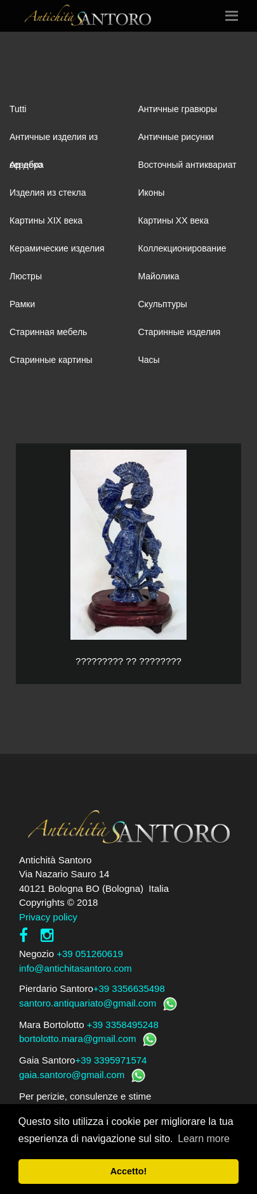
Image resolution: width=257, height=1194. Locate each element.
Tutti (18, 109)
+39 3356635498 (129, 988)
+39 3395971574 (111, 1060)
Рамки (22, 304)
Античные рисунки (176, 137)
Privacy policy (48, 916)
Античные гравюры (178, 109)
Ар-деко (26, 165)
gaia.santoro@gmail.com (71, 1074)
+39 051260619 (89, 953)
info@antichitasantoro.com (75, 968)
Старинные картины (51, 360)
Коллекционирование (182, 248)
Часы (149, 360)
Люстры (26, 276)
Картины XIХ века (46, 220)
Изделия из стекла (48, 192)
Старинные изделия (179, 332)
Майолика (159, 276)
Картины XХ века (173, 220)
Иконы (151, 192)
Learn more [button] (204, 1138)
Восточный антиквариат (187, 165)
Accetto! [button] (128, 1171)
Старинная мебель (48, 332)
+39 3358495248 (123, 1024)
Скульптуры (162, 304)
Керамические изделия (57, 248)
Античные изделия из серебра (54, 141)
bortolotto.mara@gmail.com (77, 1038)
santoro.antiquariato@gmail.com (87, 1003)
